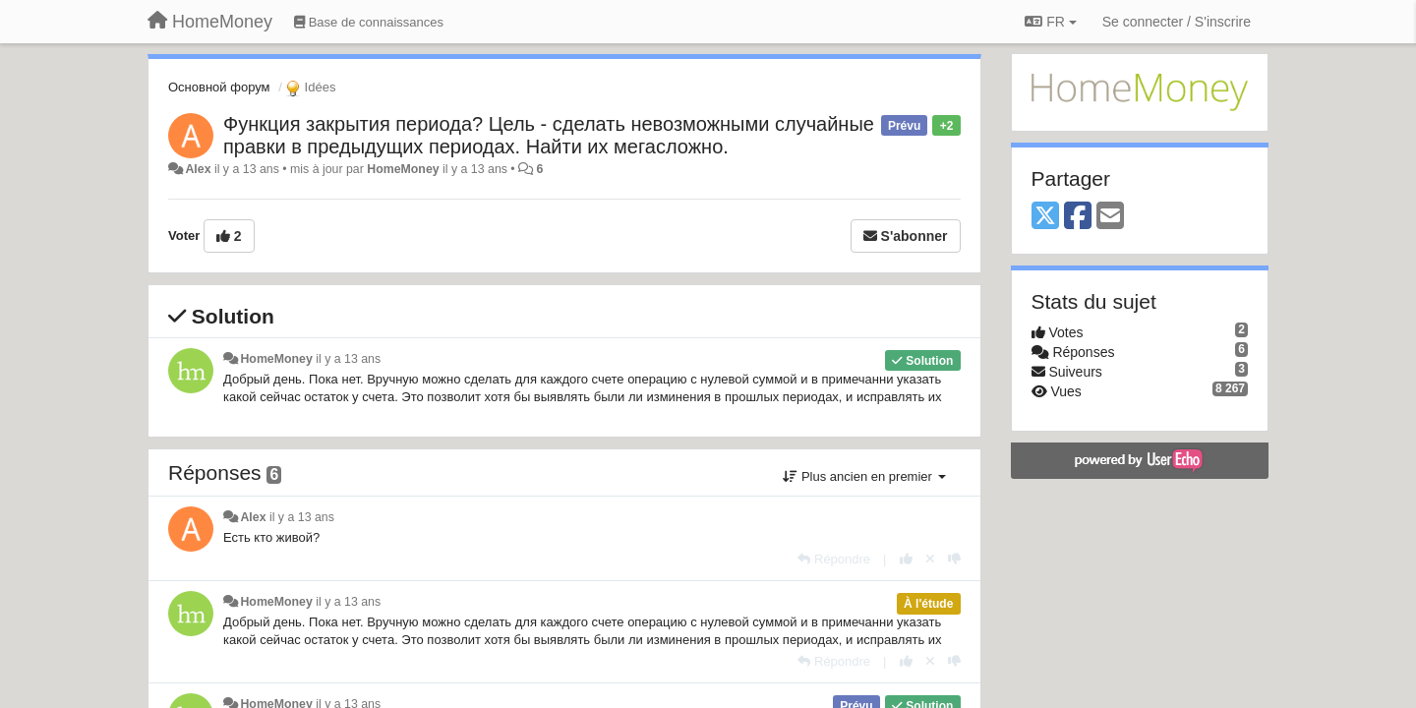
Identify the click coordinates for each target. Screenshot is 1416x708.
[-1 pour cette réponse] (954, 559)
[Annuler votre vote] (930, 559)
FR (1050, 22)
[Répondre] (833, 559)
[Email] (1110, 217)
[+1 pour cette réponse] (906, 559)
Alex (197, 169)
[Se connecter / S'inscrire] (1176, 21)
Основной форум (219, 87)
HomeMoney (403, 169)
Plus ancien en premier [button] (864, 476)
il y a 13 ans (348, 359)
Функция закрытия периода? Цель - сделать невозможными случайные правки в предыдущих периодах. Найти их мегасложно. (548, 135)
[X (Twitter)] (1045, 217)
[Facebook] (1078, 217)
